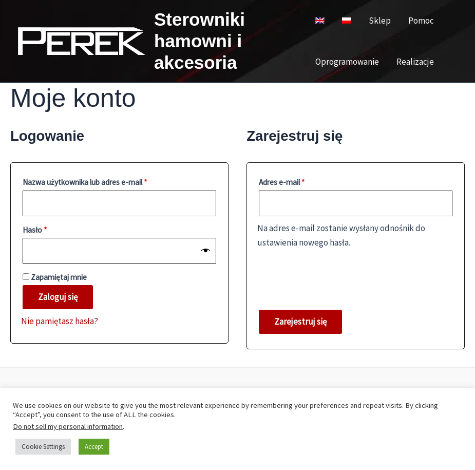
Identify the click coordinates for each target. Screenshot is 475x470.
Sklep (380, 20)
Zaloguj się (58, 297)
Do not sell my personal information (68, 426)
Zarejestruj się (300, 321)
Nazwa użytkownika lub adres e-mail (103, 181)
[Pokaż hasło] (205, 250)
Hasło (53, 228)
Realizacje (415, 61)
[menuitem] (320, 20)
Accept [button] (94, 446)
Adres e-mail (300, 181)
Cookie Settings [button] (43, 446)
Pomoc (421, 20)
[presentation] (335, 274)
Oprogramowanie (347, 61)
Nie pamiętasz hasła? (59, 321)
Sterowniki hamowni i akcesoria (199, 40)
